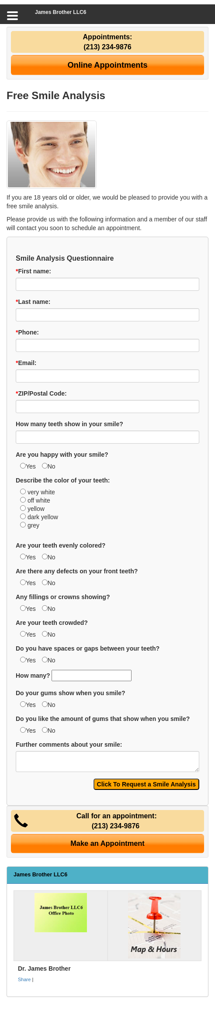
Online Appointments (107, 65)
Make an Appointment (107, 843)
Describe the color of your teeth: (63, 480)
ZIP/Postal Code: (41, 393)
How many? (33, 675)
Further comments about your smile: (69, 744)
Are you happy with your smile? (62, 454)
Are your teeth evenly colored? (60, 545)
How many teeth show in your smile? (69, 424)
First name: (33, 271)
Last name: (33, 301)
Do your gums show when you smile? (70, 692)
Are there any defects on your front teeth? (77, 571)
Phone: (27, 332)
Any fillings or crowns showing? (63, 596)
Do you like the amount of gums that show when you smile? (103, 718)
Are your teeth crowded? (52, 622)
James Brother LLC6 (60, 12)
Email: (26, 362)
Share (24, 979)
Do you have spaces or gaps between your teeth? (88, 648)
